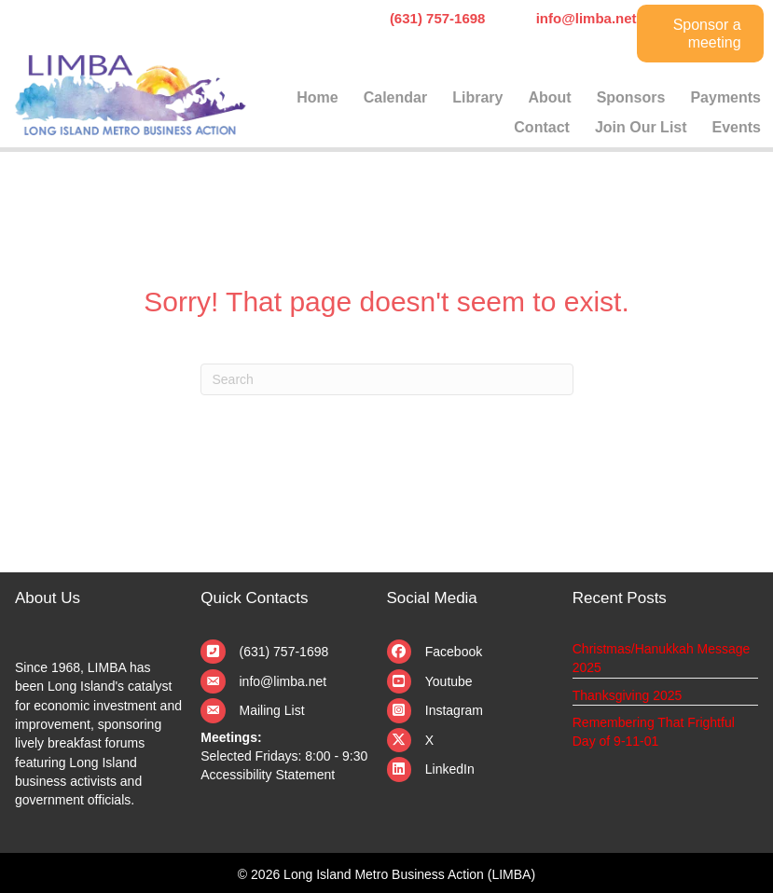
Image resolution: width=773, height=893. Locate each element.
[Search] (386, 379)
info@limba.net (283, 681)
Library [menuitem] (477, 97)
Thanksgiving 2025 (628, 695)
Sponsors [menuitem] (631, 97)
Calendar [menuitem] (395, 97)
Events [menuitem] (736, 127)
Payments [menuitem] (725, 97)
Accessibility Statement (267, 774)
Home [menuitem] (317, 97)
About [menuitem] (549, 97)
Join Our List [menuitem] (641, 127)
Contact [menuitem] (542, 127)
